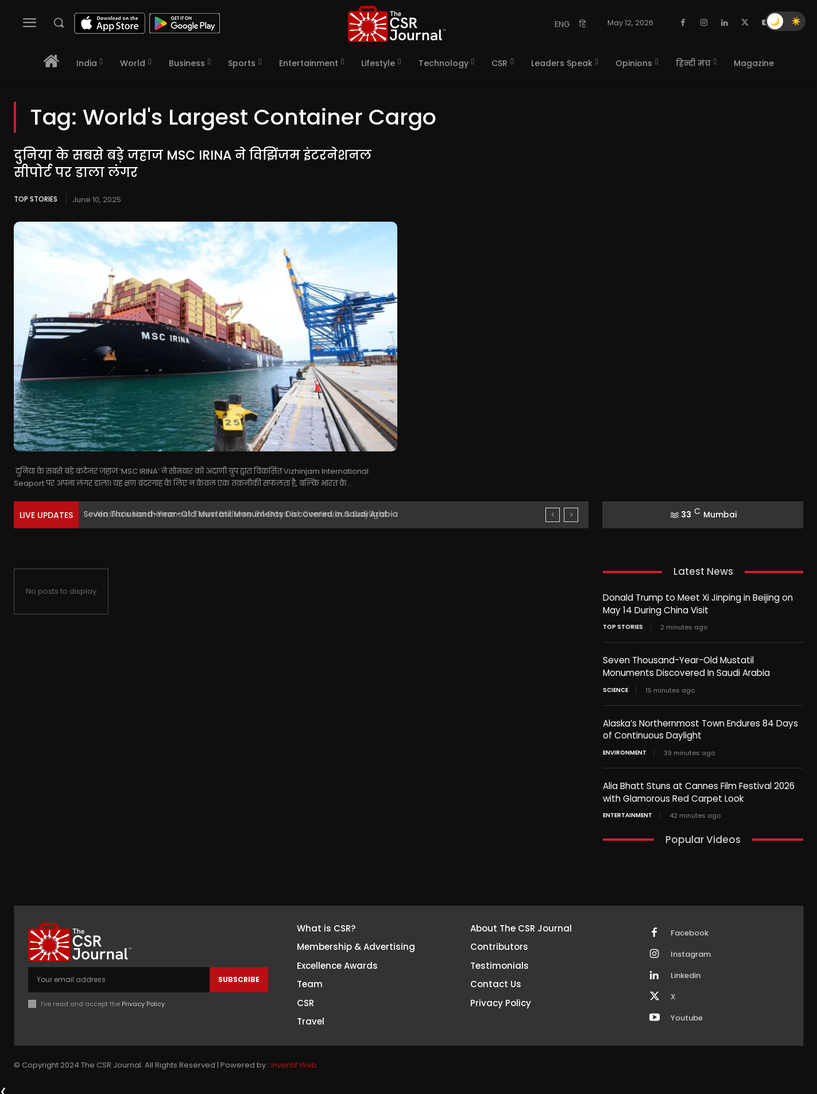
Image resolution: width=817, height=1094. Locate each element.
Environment (624, 751)
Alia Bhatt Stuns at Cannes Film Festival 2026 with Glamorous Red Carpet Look (698, 790)
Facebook (689, 930)
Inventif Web (294, 1062)
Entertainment (627, 813)
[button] (58, 22)
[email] (119, 976)
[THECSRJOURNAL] (396, 24)
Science (615, 689)
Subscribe (239, 976)
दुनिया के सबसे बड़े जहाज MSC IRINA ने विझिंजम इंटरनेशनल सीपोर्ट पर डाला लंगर (192, 164)
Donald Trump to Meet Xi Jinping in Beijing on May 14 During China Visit (697, 604)
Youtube (687, 1015)
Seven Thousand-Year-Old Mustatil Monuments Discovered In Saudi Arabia (244, 514)
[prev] (552, 515)
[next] (571, 515)
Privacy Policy (143, 1001)
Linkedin (685, 972)
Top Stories (35, 199)
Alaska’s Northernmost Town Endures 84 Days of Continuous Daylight (699, 728)
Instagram (691, 951)
